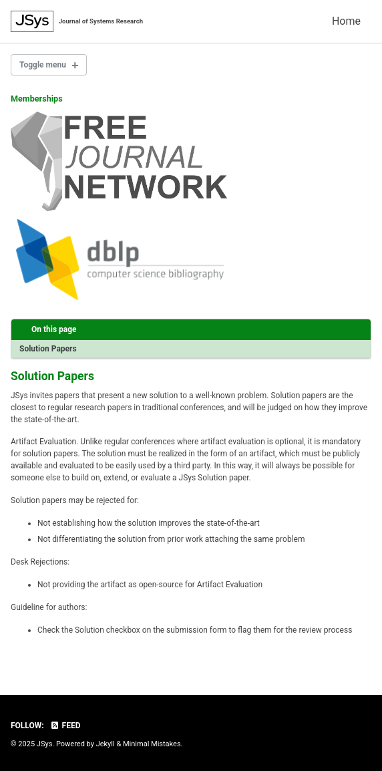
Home (346, 21)
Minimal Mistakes (152, 744)
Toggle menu (42, 64)
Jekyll (105, 744)
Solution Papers (48, 348)
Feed (65, 725)
